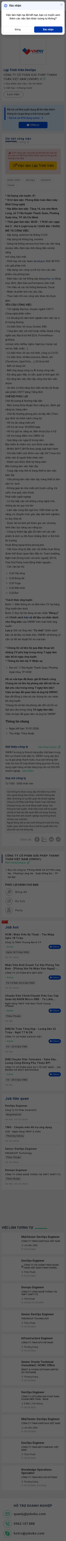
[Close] (61, 5)
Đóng (18, 29)
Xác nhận (48, 29)
